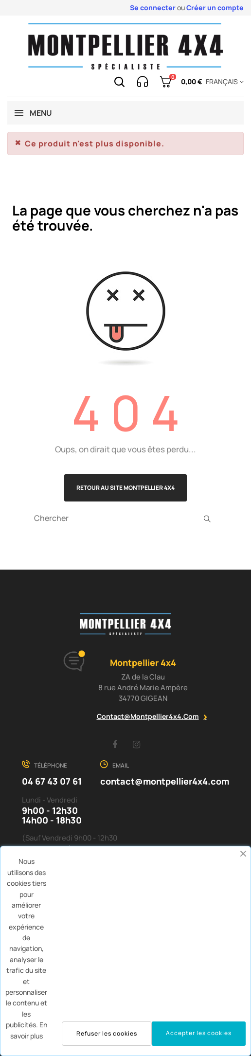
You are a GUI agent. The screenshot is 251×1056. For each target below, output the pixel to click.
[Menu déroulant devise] (223, 81)
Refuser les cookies (106, 1033)
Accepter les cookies (199, 1033)
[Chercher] (125, 518)
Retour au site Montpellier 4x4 (125, 487)
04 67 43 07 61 (52, 781)
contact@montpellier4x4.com (148, 716)
